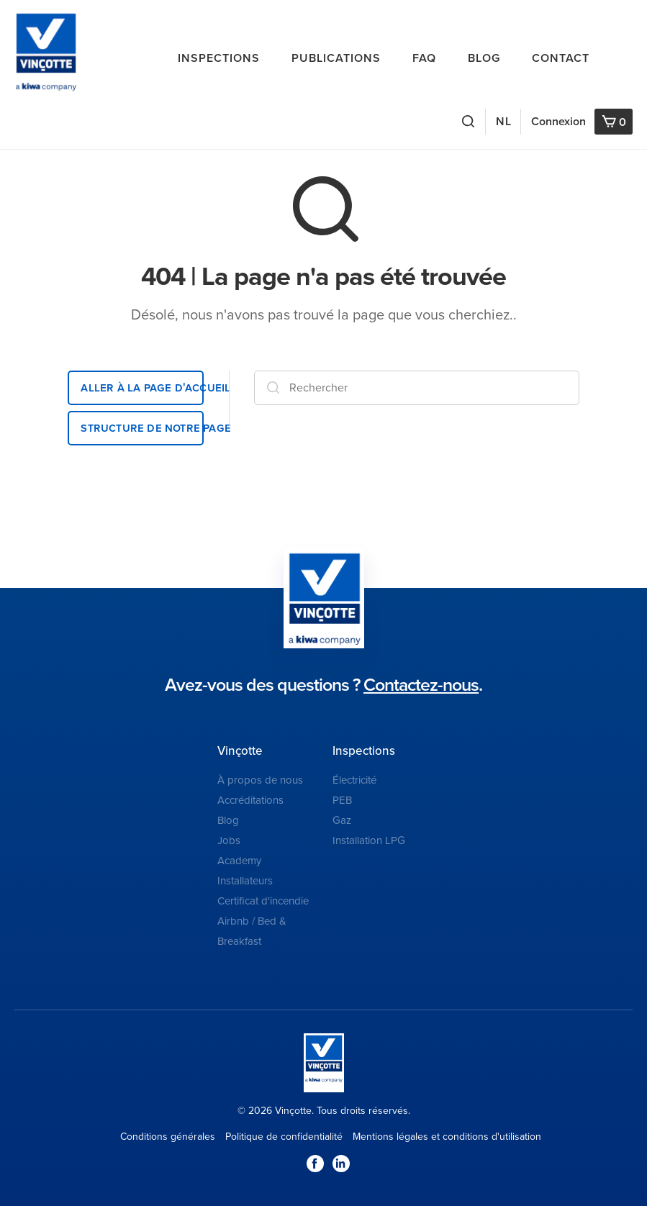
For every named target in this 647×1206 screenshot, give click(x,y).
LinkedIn (341, 1163)
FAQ (424, 58)
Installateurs (245, 880)
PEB (342, 800)
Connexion (558, 121)
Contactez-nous (421, 685)
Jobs (228, 840)
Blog (484, 58)
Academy (239, 860)
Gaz (341, 820)
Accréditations (250, 800)
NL (504, 121)
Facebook (315, 1163)
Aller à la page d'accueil (142, 387)
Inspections (219, 58)
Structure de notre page (142, 427)
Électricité (354, 780)
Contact (560, 58)
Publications (336, 58)
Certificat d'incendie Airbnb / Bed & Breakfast (263, 921)
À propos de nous (260, 780)
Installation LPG (368, 840)
